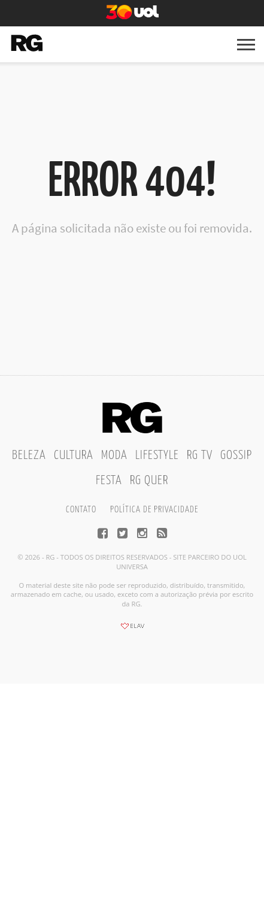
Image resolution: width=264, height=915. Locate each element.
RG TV (200, 455)
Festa (109, 481)
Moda (114, 455)
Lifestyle (157, 455)
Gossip (236, 455)
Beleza (29, 455)
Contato (81, 509)
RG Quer (149, 481)
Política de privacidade (154, 509)
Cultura (73, 455)
